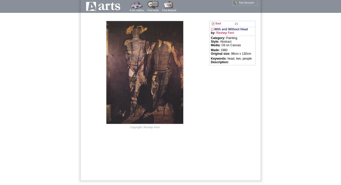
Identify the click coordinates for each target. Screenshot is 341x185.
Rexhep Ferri (225, 33)
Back (216, 23)
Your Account (244, 3)
